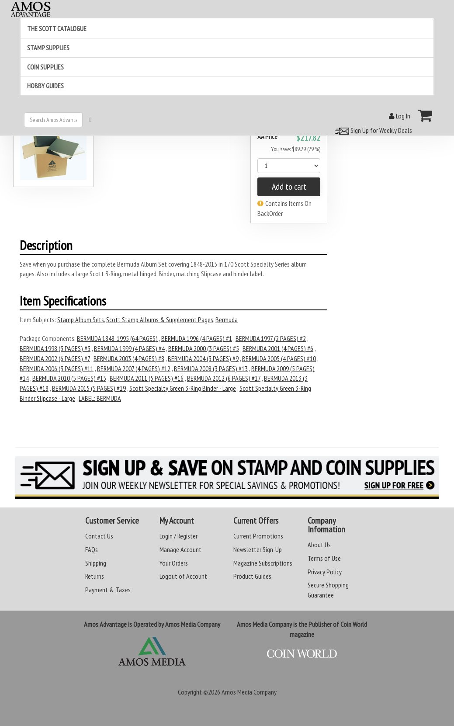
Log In (399, 115)
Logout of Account (183, 576)
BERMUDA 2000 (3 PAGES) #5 (203, 348)
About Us (319, 544)
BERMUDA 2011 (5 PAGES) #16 (147, 378)
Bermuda (226, 319)
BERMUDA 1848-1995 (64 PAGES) (117, 338)
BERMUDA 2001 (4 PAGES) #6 (278, 348)
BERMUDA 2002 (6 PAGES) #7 (55, 358)
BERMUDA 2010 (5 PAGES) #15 (69, 378)
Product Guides (252, 576)
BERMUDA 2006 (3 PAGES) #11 (57, 368)
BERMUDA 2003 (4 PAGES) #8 (129, 358)
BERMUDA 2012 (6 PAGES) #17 (223, 378)
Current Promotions (258, 535)
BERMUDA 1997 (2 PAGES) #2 (271, 338)
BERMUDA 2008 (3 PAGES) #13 (211, 368)
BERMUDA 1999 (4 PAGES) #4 (129, 348)
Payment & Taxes (108, 589)
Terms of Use (324, 558)
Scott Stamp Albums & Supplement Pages (159, 319)
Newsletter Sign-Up (257, 549)
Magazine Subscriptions (262, 563)
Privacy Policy (325, 571)
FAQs (91, 549)
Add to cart (289, 186)
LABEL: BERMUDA (100, 398)
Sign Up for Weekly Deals (372, 130)
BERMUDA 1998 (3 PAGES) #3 (55, 348)
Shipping (95, 563)
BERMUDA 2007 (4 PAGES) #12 (133, 368)
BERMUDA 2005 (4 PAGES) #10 (279, 358)
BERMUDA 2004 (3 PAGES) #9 (203, 358)
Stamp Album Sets (80, 319)
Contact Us (99, 535)
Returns (94, 576)
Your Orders (173, 563)
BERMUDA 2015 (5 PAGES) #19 (89, 388)
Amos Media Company (249, 692)
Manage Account (180, 549)
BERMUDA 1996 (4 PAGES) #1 (196, 338)
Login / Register (178, 535)
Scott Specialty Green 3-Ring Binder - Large (182, 388)
